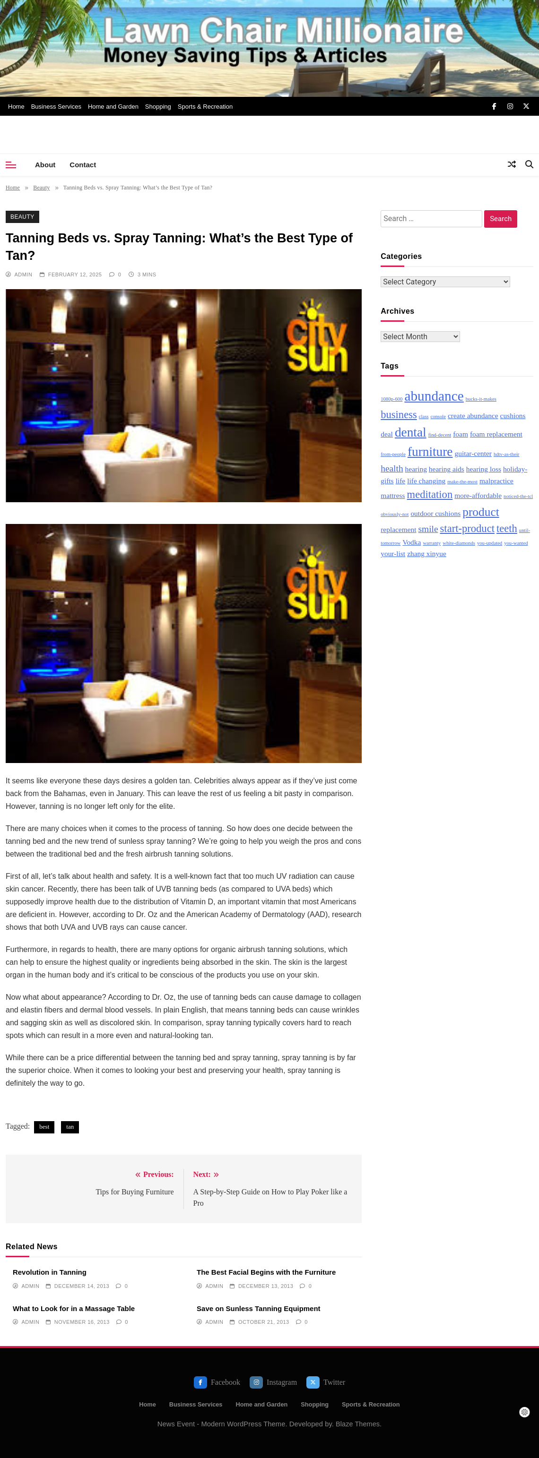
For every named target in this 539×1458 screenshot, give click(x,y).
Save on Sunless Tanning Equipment (258, 1308)
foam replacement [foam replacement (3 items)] (496, 434)
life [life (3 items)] (401, 481)
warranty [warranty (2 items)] (432, 543)
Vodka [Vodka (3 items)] (411, 542)
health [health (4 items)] (392, 468)
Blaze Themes (358, 1424)
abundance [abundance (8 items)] (433, 395)
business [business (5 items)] (399, 414)
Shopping (158, 106)
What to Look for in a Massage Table (74, 1308)
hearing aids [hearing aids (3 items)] (446, 469)
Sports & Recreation (205, 106)
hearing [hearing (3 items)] (416, 469)
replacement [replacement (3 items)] (398, 529)
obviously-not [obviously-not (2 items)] (395, 514)
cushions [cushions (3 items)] (513, 416)
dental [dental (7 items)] (410, 432)
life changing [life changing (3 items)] (426, 481)
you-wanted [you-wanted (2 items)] (516, 543)
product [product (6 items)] (480, 511)
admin (23, 274)
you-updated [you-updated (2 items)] (489, 543)
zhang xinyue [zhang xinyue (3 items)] (426, 553)
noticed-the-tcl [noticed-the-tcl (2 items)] (518, 496)
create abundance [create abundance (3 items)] (473, 416)
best (44, 1126)
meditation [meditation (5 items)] (430, 494)
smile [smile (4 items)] (428, 529)
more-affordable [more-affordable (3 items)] (478, 495)
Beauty (22, 217)
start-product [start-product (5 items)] (467, 528)
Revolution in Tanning (50, 1272)
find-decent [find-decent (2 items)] (440, 434)
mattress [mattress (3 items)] (393, 495)
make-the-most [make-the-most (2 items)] (462, 481)
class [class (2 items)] (424, 416)
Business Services (56, 106)
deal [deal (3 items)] (387, 434)
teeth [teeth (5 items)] (506, 528)
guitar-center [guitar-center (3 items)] (472, 453)
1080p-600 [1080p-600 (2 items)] (391, 399)
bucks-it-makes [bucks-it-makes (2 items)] (481, 399)
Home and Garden (113, 106)
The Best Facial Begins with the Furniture (266, 1272)
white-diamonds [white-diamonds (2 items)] (459, 543)
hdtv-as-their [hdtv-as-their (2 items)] (506, 454)
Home (16, 106)
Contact (83, 165)
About (45, 165)
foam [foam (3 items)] (460, 434)
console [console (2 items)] (438, 416)
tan (70, 1126)
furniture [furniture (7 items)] (430, 452)
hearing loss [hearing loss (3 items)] (483, 469)
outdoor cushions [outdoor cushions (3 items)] (435, 513)
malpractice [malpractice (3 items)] (496, 481)
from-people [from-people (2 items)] (393, 454)
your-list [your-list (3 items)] (393, 553)
